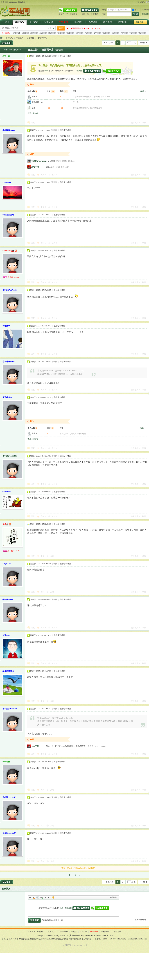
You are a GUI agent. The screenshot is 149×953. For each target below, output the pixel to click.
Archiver (83, 931)
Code (49, 897)
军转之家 (33, 22)
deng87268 (6, 564)
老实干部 (6, 56)
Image (37, 897)
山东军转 (79, 33)
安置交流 (48, 22)
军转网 (1, 38)
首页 (7, 22)
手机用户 (105, 931)
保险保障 (92, 22)
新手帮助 (64, 931)
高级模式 (114, 897)
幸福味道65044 (8, 130)
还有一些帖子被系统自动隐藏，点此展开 (78, 868)
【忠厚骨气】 (42, 38)
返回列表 (109, 43)
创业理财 (78, 22)
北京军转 (34, 33)
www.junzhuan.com (61, 935)
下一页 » (74, 875)
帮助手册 (21, 2)
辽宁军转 (97, 33)
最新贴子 (117, 931)
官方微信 (141, 2)
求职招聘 (63, 22)
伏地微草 (6, 326)
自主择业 (30, 38)
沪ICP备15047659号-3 (11, 939)
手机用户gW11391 (9, 290)
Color (33, 897)
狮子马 (34, 97)
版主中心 (94, 931)
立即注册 (145, 14)
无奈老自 (6, 762)
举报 (144, 123)
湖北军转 (106, 33)
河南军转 (133, 33)
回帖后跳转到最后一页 (52, 920)
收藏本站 (13, 2)
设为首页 (4, 2)
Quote (45, 897)
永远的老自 (7, 397)
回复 (33, 123)
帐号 (104, 10)
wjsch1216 (6, 492)
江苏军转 (61, 33)
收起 (142, 91)
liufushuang (7, 250)
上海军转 (43, 33)
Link (41, 897)
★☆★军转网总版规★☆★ (78, 28)
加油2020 (6, 635)
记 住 (135, 10)
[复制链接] (59, 50)
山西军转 (115, 33)
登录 (46, 70)
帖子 (49, 28)
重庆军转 (142, 33)
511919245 (6, 182)
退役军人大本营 (9, 797)
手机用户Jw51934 (38, 161)
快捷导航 (139, 22)
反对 (54, 175)
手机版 (74, 931)
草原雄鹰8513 (37, 102)
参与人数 (32, 91)
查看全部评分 (33, 113)
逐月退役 (107, 22)
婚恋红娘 (122, 22)
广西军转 (88, 33)
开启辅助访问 (136, 2)
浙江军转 (70, 33)
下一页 (142, 43)
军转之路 (20, 38)
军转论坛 (19, 22)
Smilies (53, 897)
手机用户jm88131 (9, 456)
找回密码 (145, 10)
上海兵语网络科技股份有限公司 (74, 939)
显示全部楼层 (65, 56)
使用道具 (134, 123)
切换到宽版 (147, 2)
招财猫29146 (7, 599)
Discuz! (106, 935)
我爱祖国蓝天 (8, 215)
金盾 (33, 108)
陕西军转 (52, 33)
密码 (104, 14)
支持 (43, 175)
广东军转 (124, 33)
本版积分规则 (140, 919)
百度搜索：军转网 (35, 931)
